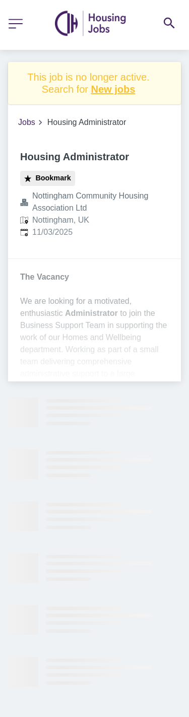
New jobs (113, 89)
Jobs (26, 122)
